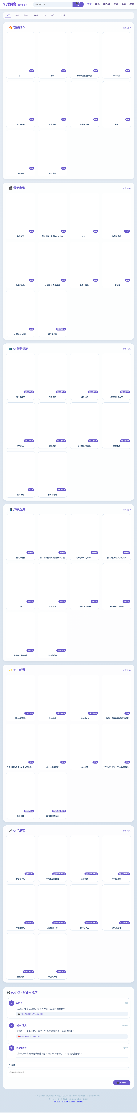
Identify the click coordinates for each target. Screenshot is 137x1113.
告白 (20, 76)
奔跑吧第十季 (52, 928)
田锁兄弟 (84, 397)
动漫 (123, 4)
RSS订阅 (65, 1102)
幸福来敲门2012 (52, 816)
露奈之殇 (52, 446)
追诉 (52, 76)
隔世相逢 (116, 446)
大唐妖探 (116, 285)
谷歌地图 (80, 1102)
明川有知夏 (20, 125)
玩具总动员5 (20, 285)
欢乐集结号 (116, 928)
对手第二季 (52, 334)
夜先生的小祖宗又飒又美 (116, 558)
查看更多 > (127, 28)
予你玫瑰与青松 (84, 606)
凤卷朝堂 (52, 606)
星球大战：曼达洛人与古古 (52, 236)
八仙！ (84, 236)
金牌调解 (84, 879)
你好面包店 (52, 495)
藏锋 (116, 125)
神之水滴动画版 (52, 767)
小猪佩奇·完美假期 (52, 285)
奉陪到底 (116, 76)
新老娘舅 (20, 977)
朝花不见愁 (84, 125)
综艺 (132, 4)
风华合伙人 (84, 928)
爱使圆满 (52, 397)
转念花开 (52, 173)
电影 (97, 4)
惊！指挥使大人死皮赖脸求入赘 (52, 558)
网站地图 (57, 1102)
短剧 (115, 4)
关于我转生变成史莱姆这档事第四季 (117, 767)
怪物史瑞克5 (84, 285)
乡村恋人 (20, 446)
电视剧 (106, 4)
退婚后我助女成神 (116, 606)
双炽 (20, 606)
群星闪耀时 (116, 236)
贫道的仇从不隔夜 (20, 655)
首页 (89, 4)
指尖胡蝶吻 (20, 558)
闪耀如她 (20, 173)
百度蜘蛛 (72, 1102)
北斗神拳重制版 (20, 718)
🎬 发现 (78, 4)
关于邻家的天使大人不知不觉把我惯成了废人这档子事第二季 (30, 767)
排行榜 (62, 15)
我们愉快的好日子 (85, 446)
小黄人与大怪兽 (20, 334)
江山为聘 (52, 125)
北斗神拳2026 (84, 718)
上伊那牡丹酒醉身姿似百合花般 (116, 718)
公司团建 (20, 495)
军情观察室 (116, 879)
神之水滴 (20, 816)
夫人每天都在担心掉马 (84, 558)
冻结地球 (84, 767)
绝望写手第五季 (117, 397)
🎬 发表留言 (122, 1083)
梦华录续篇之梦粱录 (84, 76)
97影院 (16, 4)
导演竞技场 (52, 655)
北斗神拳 (52, 718)
